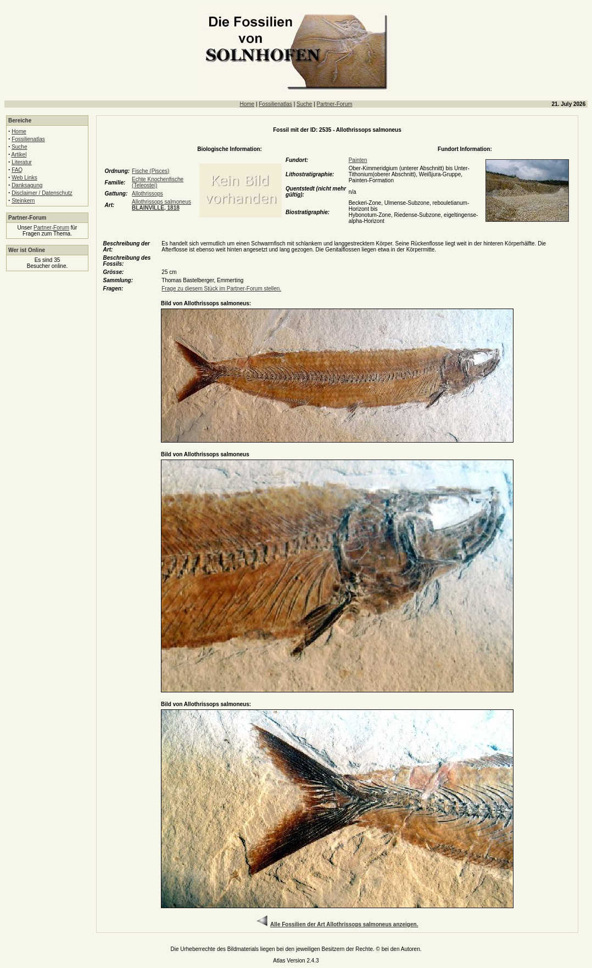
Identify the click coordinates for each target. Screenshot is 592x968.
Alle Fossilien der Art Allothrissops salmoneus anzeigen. (344, 924)
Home (246, 104)
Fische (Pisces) (150, 171)
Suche (304, 104)
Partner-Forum (335, 104)
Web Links (24, 178)
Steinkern (23, 201)
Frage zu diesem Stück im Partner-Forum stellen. (221, 289)
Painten (358, 160)
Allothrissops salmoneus (161, 205)
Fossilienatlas (275, 104)
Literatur (22, 162)
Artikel (19, 155)
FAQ (17, 170)
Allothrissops (147, 194)
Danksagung (27, 185)
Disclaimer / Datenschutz (42, 193)
